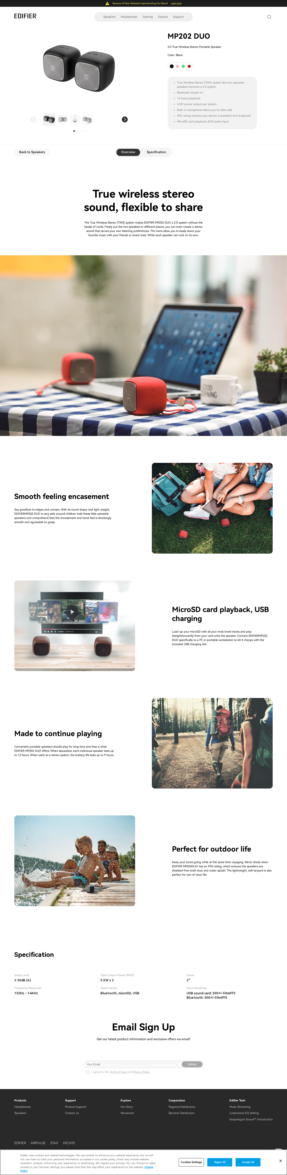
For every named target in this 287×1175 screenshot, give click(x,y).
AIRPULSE (38, 1143)
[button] (33, 119)
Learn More (176, 3)
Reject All (219, 1162)
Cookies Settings (191, 1162)
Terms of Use (118, 1071)
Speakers (109, 16)
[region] (143, 1162)
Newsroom (127, 1113)
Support (178, 16)
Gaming (148, 16)
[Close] (280, 1160)
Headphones (129, 16)
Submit (192, 1064)
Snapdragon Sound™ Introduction (251, 1119)
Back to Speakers (32, 152)
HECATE (69, 1143)
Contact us (72, 1113)
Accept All (248, 1162)
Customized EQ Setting (244, 1113)
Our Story (127, 1106)
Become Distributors (181, 1113)
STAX (54, 1143)
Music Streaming (240, 1106)
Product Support (75, 1106)
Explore (163, 16)
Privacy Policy (141, 1071)
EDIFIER (20, 1143)
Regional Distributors (182, 1106)
